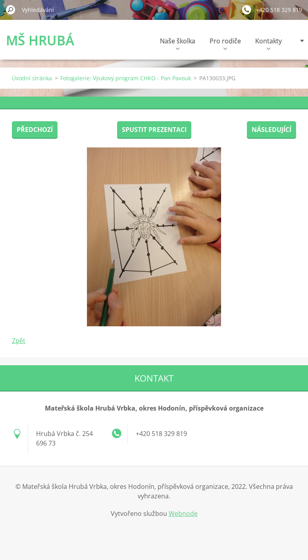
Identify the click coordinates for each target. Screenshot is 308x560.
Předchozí (35, 129)
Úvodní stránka (32, 78)
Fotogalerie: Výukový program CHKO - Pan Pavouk (125, 78)
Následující (271, 129)
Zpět (18, 340)
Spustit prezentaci (154, 129)
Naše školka (177, 43)
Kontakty (268, 43)
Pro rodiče (225, 43)
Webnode (183, 513)
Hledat (10, 9)
